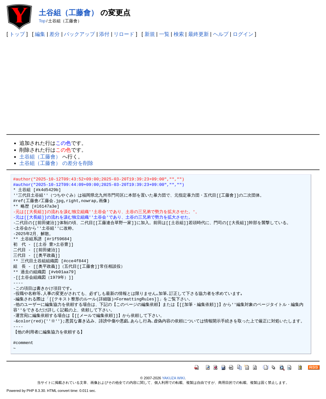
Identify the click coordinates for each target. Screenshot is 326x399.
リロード (124, 34)
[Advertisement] (163, 85)
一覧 (164, 34)
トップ (17, 34)
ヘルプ (221, 34)
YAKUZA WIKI (173, 378)
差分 (54, 34)
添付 (104, 34)
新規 (150, 34)
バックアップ (79, 34)
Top (42, 20)
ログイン (243, 34)
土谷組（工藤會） (68, 12)
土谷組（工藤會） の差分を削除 (56, 163)
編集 (40, 34)
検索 (179, 34)
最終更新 (198, 34)
